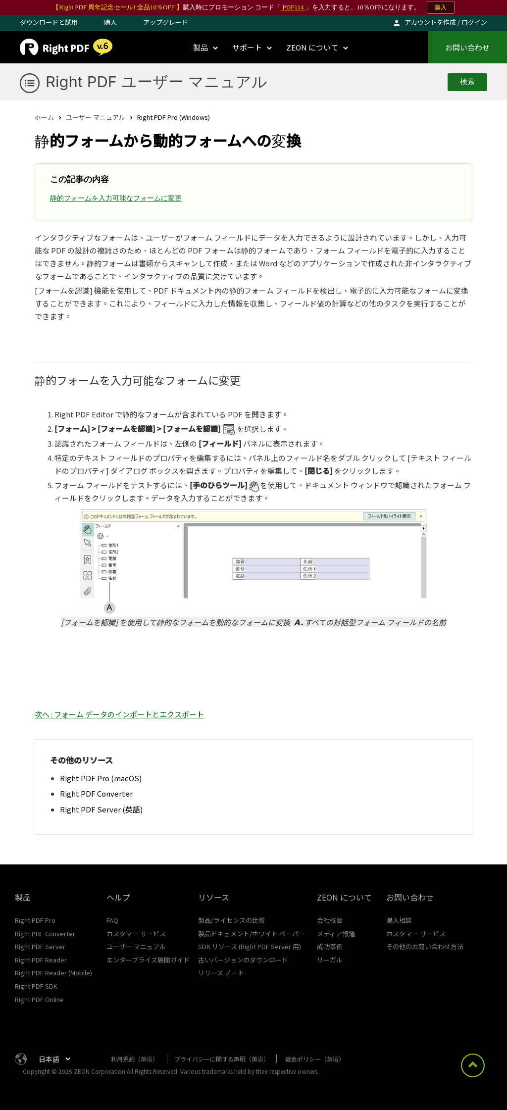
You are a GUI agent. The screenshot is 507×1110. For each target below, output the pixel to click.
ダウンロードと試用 (49, 22)
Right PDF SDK (36, 986)
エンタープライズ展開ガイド (148, 959)
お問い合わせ (467, 47)
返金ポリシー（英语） (315, 1059)
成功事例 (330, 946)
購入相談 (399, 920)
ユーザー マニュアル (95, 117)
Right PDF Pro (35, 920)
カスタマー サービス (136, 933)
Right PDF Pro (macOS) (101, 778)
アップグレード (165, 22)
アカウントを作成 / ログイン (446, 22)
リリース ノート (221, 972)
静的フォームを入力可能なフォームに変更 (116, 198)
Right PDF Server (40, 946)
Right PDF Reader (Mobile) (53, 972)
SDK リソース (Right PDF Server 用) (249, 946)
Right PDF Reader (41, 959)
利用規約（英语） (134, 1059)
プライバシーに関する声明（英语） (221, 1059)
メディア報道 (336, 933)
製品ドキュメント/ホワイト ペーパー (251, 933)
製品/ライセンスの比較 (231, 920)
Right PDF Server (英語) (101, 809)
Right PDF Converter (96, 793)
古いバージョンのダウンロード (243, 959)
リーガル (330, 959)
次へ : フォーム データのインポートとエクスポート (119, 714)
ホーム (44, 117)
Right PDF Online (39, 999)
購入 (441, 7)
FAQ (112, 920)
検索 (467, 82)
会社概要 (330, 920)
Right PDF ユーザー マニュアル (156, 81)
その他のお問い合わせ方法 (424, 946)
